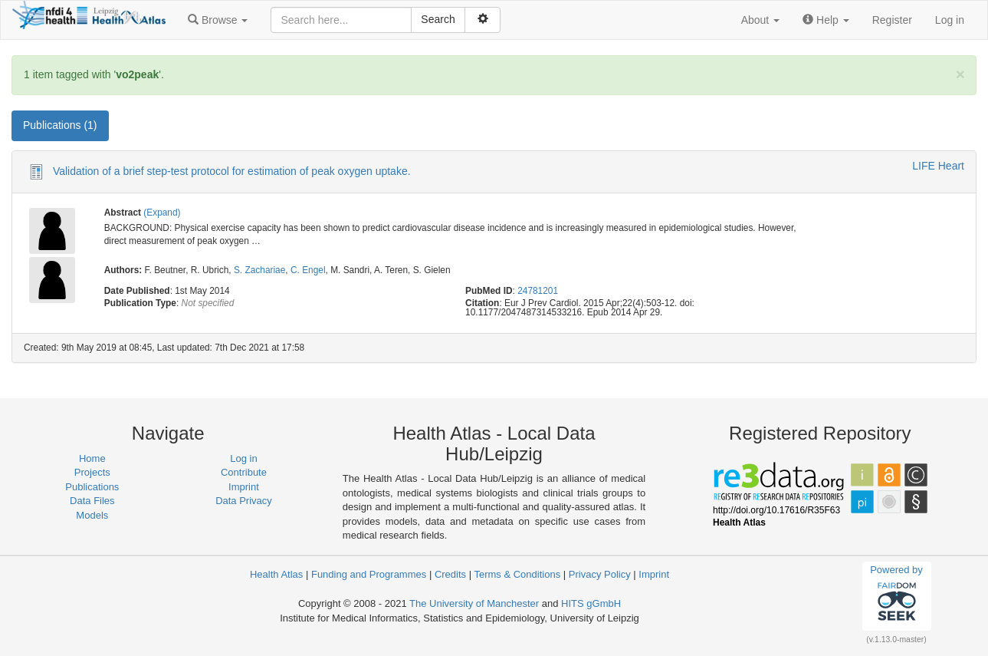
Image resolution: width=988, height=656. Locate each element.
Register (892, 20)
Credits (450, 574)
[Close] (960, 74)
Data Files (92, 500)
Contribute (244, 472)
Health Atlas (276, 574)
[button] (217, 20)
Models (92, 515)
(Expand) (161, 212)
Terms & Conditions (517, 574)
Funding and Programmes (368, 574)
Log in (949, 20)
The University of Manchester (474, 603)
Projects (92, 472)
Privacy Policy (600, 574)
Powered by (896, 595)
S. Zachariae (259, 270)
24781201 (537, 290)
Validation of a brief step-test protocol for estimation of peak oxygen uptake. (232, 171)
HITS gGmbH (591, 603)
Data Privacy (243, 500)
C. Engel (308, 270)
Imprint (243, 487)
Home (92, 458)
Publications (92, 487)
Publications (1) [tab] (60, 125)
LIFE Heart (938, 166)
